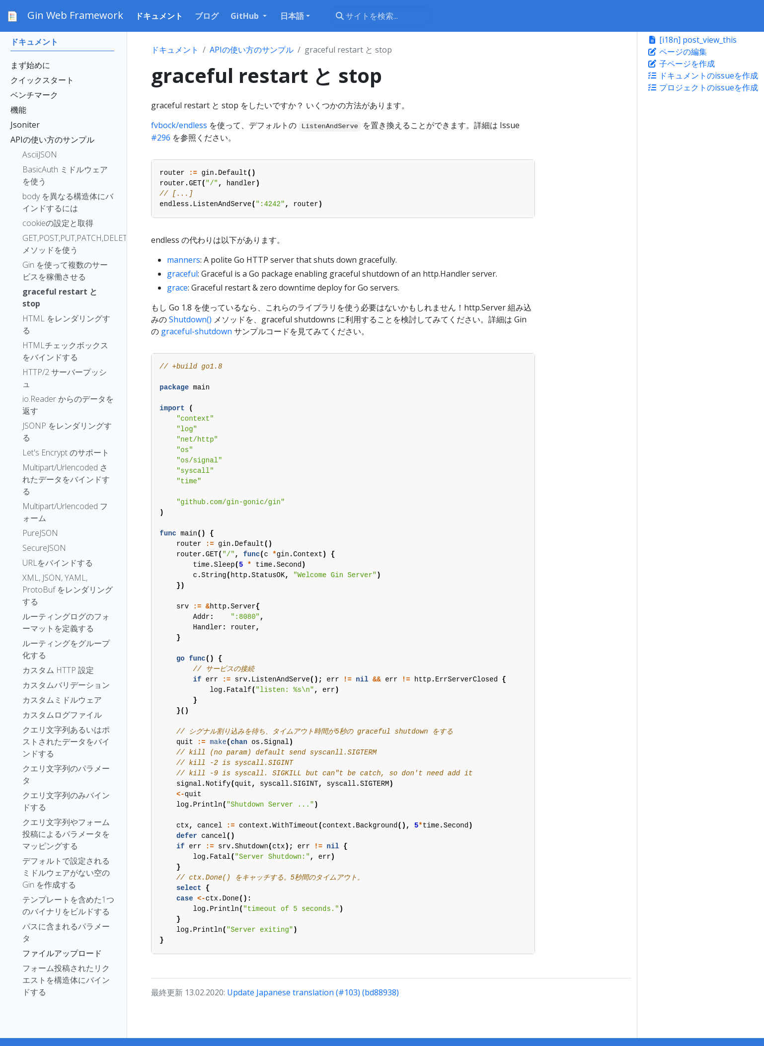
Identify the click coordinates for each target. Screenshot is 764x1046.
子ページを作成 (681, 63)
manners (183, 259)
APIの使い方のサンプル (252, 49)
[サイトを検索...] (380, 16)
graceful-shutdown (196, 331)
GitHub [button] (245, 15)
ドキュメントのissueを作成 (702, 75)
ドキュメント (175, 49)
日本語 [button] (292, 15)
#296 (160, 137)
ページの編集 (677, 51)
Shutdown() (190, 319)
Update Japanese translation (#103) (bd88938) (313, 992)
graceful (182, 273)
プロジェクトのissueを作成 (702, 87)
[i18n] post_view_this (692, 39)
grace (177, 287)
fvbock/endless (179, 125)
